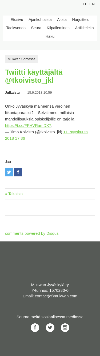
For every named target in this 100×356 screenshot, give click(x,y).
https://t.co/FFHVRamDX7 (28, 125)
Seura (36, 28)
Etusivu (17, 19)
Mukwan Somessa (21, 59)
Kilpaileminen (58, 28)
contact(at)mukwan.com (56, 296)
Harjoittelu (81, 19)
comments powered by (32, 233)
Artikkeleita (84, 28)
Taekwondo (16, 28)
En (92, 4)
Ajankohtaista (40, 19)
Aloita (62, 19)
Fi (84, 4)
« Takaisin (14, 193)
